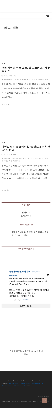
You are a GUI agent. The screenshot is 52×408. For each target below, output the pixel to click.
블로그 (40, 158)
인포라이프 (6, 401)
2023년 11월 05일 (9, 76)
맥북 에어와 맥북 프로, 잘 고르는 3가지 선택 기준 (26, 69)
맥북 (35, 79)
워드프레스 (16, 161)
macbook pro (28, 79)
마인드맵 (31, 158)
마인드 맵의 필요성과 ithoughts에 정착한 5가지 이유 (26, 148)
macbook (11, 79)
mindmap (18, 158)
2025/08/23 (13, 275)
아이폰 (6, 161)
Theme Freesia (23, 401)
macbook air (19, 79)
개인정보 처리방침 (43, 396)
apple (6, 79)
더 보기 (5, 104)
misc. (4, 63)
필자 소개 (26, 212)
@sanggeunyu (35, 272)
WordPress (32, 401)
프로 (46, 79)
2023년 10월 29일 (9, 154)
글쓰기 (25, 158)
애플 (39, 79)
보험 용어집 (26, 215)
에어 (42, 79)
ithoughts (11, 158)
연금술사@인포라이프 (19, 271)
